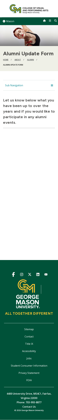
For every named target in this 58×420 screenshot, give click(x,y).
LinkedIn (38, 275)
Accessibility (29, 351)
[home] (44, 20)
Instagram (21, 275)
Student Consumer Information (29, 365)
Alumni (30, 59)
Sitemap (29, 329)
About (18, 59)
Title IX (29, 344)
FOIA (29, 380)
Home (5, 59)
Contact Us (29, 406)
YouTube (46, 275)
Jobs (29, 358)
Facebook (13, 275)
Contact (29, 336)
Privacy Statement (29, 373)
